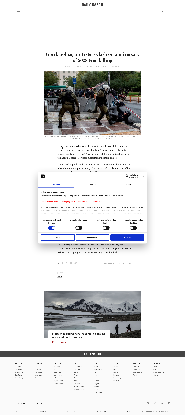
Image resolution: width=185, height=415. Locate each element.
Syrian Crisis (58, 381)
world (59, 276)
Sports (136, 363)
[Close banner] (143, 176)
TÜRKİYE (38, 363)
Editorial (155, 375)
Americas (57, 372)
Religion (96, 384)
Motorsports (137, 372)
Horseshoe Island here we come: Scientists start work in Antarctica (74, 336)
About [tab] (128, 184)
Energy (76, 372)
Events (115, 372)
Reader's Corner (158, 372)
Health (96, 366)
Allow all (127, 238)
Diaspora (38, 378)
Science (96, 381)
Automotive (78, 366)
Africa (56, 378)
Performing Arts (118, 378)
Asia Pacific (58, 375)
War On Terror (20, 372)
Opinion (157, 363)
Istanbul (37, 366)
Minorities (38, 375)
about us (71, 411)
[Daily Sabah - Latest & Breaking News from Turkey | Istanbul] (92, 4)
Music (115, 369)
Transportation (79, 387)
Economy (77, 369)
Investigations (39, 372)
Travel (96, 372)
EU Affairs (18, 375)
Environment (98, 369)
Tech (75, 381)
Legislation (18, 369)
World (57, 363)
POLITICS (19, 363)
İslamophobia (59, 384)
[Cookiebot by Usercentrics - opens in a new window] (127, 176)
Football (136, 366)
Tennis (135, 375)
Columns (156, 366)
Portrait (116, 375)
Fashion (96, 378)
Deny (58, 238)
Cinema (116, 366)
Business (78, 363)
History (96, 387)
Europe (56, 369)
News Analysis (20, 378)
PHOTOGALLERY (61, 342)
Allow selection (92, 238)
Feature (96, 389)
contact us (101, 411)
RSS (128, 411)
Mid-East (57, 366)
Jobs (17, 411)
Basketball (136, 369)
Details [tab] (92, 184)
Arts (115, 363)
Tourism (77, 378)
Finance (76, 375)
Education (38, 369)
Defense (77, 384)
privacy (43, 411)
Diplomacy (18, 366)
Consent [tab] (56, 184)
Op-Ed (155, 369)
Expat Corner (98, 392)
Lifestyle (98, 363)
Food (95, 375)
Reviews (116, 381)
